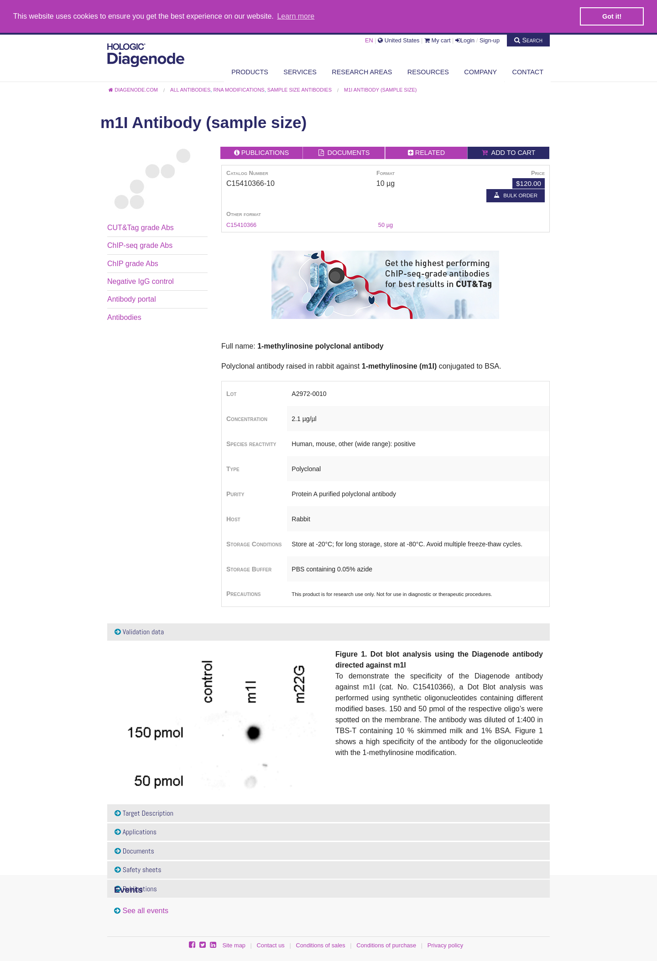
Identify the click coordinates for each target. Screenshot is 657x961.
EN (369, 39)
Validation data (139, 631)
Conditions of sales (320, 944)
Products (249, 71)
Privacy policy (445, 944)
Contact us (271, 944)
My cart (437, 39)
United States (398, 39)
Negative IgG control (140, 281)
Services (300, 71)
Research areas (362, 71)
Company (480, 71)
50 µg (385, 224)
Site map (233, 944)
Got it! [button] (611, 16)
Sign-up (490, 39)
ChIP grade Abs (132, 263)
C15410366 (241, 224)
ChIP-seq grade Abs (139, 245)
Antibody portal (131, 299)
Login (464, 39)
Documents (134, 850)
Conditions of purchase (386, 944)
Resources (428, 71)
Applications (135, 831)
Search (528, 39)
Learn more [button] (295, 16)
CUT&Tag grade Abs (140, 227)
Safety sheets (138, 869)
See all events (145, 910)
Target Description (144, 812)
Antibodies (124, 317)
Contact (527, 71)
